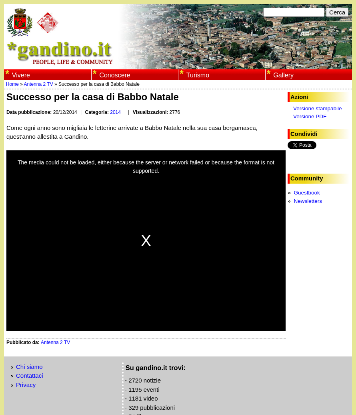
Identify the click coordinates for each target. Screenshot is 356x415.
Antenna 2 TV (38, 84)
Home (12, 84)
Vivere (21, 75)
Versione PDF (309, 116)
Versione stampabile (317, 108)
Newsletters (308, 201)
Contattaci (29, 375)
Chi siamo (29, 366)
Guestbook (307, 193)
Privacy (26, 384)
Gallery (283, 75)
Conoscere (114, 75)
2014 (115, 112)
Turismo (197, 75)
